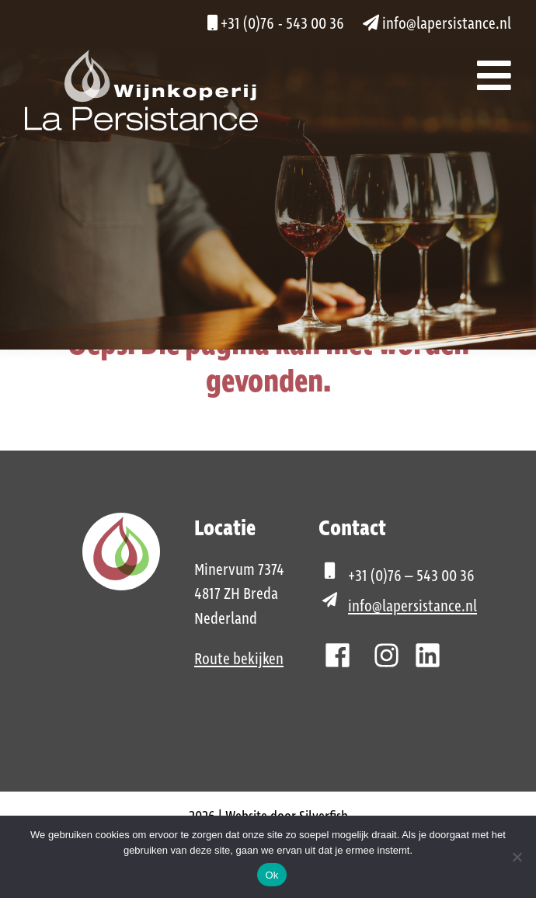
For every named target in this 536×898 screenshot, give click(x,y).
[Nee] (516, 857)
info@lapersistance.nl (437, 24)
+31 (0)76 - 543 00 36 (275, 24)
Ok (271, 875)
